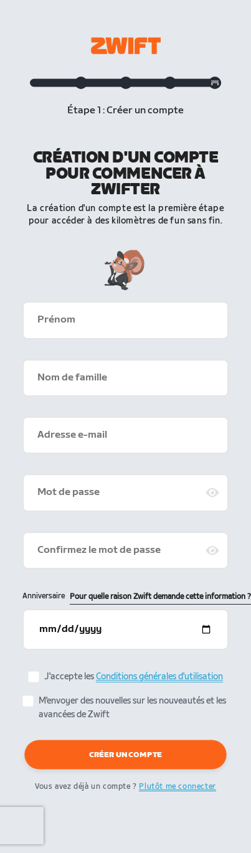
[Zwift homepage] (126, 45)
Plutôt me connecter (177, 786)
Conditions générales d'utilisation (159, 676)
